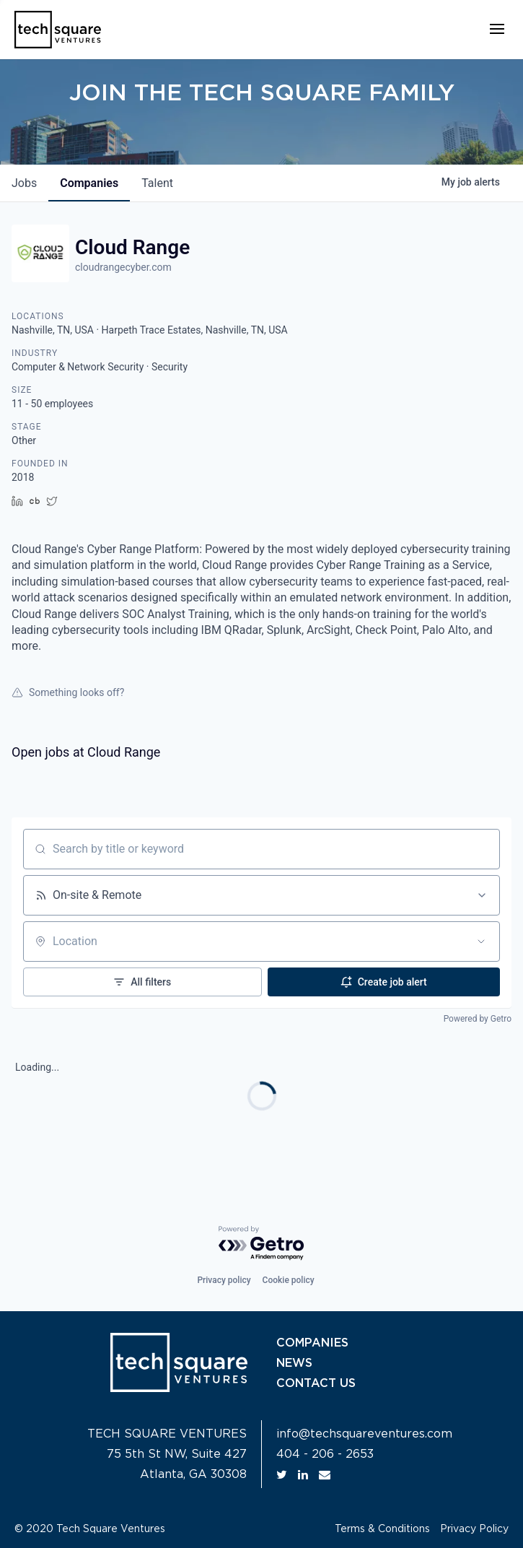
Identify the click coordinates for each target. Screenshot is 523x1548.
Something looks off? (68, 692)
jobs (24, 183)
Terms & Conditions (382, 1529)
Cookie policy (289, 1280)
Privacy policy (223, 1280)
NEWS (294, 1363)
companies (89, 183)
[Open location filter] (481, 941)
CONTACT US (316, 1383)
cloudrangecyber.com (123, 267)
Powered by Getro (477, 1019)
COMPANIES (312, 1343)
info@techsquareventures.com (364, 1434)
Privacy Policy (474, 1529)
